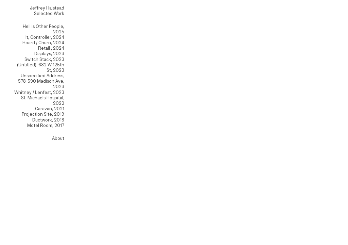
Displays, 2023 (49, 53)
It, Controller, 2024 (44, 37)
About (58, 138)
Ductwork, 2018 (48, 120)
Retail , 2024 (51, 48)
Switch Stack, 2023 (44, 59)
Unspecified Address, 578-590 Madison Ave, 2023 (41, 81)
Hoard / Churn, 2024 (43, 42)
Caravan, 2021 (49, 109)
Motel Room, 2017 (45, 125)
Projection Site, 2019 (43, 114)
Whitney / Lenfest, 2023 (39, 92)
